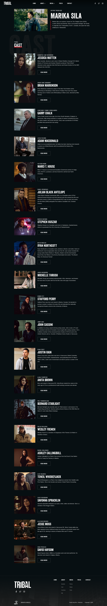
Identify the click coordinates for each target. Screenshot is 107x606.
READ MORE (44, 78)
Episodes (63, 584)
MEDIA (71, 580)
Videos (71, 587)
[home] (8, 3)
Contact (69, 3)
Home (34, 3)
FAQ (62, 593)
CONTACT (88, 580)
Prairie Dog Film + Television (76, 602)
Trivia (71, 590)
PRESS (79, 580)
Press (61, 3)
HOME (55, 580)
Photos (71, 584)
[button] (43, 3)
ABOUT (63, 580)
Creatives (63, 590)
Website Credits (25, 602)
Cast (62, 587)
